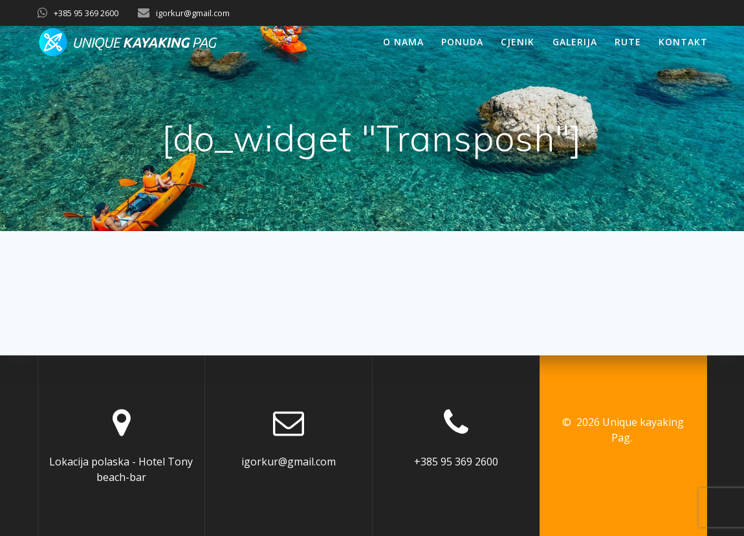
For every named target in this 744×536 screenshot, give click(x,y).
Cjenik (517, 42)
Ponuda (462, 42)
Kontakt (683, 42)
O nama (403, 42)
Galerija (575, 42)
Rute (628, 42)
